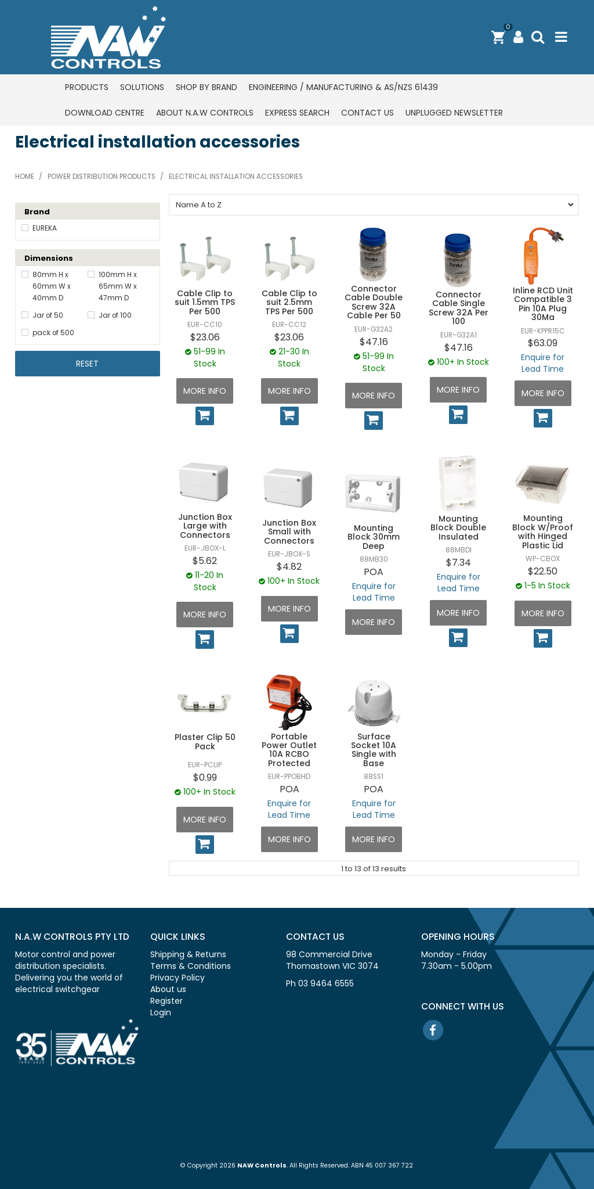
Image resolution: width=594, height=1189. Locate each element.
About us (168, 989)
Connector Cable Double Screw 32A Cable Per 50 (374, 302)
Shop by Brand (206, 87)
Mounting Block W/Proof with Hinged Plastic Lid (542, 531)
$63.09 (542, 343)
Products (86, 87)
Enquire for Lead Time (542, 363)
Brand (37, 211)
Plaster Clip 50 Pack (205, 741)
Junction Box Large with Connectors (205, 526)
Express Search (297, 112)
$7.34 (458, 562)
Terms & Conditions (190, 966)
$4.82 (289, 566)
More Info (204, 391)
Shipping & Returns (188, 954)
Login (160, 1012)
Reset (87, 363)
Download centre (104, 112)
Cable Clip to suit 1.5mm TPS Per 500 (205, 302)
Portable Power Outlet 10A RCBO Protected (289, 750)
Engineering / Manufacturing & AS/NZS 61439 (343, 87)
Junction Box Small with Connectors (289, 532)
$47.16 (374, 342)
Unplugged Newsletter (454, 112)
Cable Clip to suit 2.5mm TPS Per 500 (289, 302)
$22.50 (542, 571)
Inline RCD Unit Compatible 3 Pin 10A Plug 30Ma (543, 304)
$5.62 (205, 560)
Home (24, 176)
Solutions (142, 87)
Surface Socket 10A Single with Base (373, 750)
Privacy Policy (177, 977)
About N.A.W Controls (204, 112)
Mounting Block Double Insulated (458, 528)
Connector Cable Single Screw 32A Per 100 (458, 308)
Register (166, 1001)
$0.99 (205, 777)
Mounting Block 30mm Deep (373, 537)
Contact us (367, 112)
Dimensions (48, 258)
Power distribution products (101, 176)
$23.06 (205, 337)
